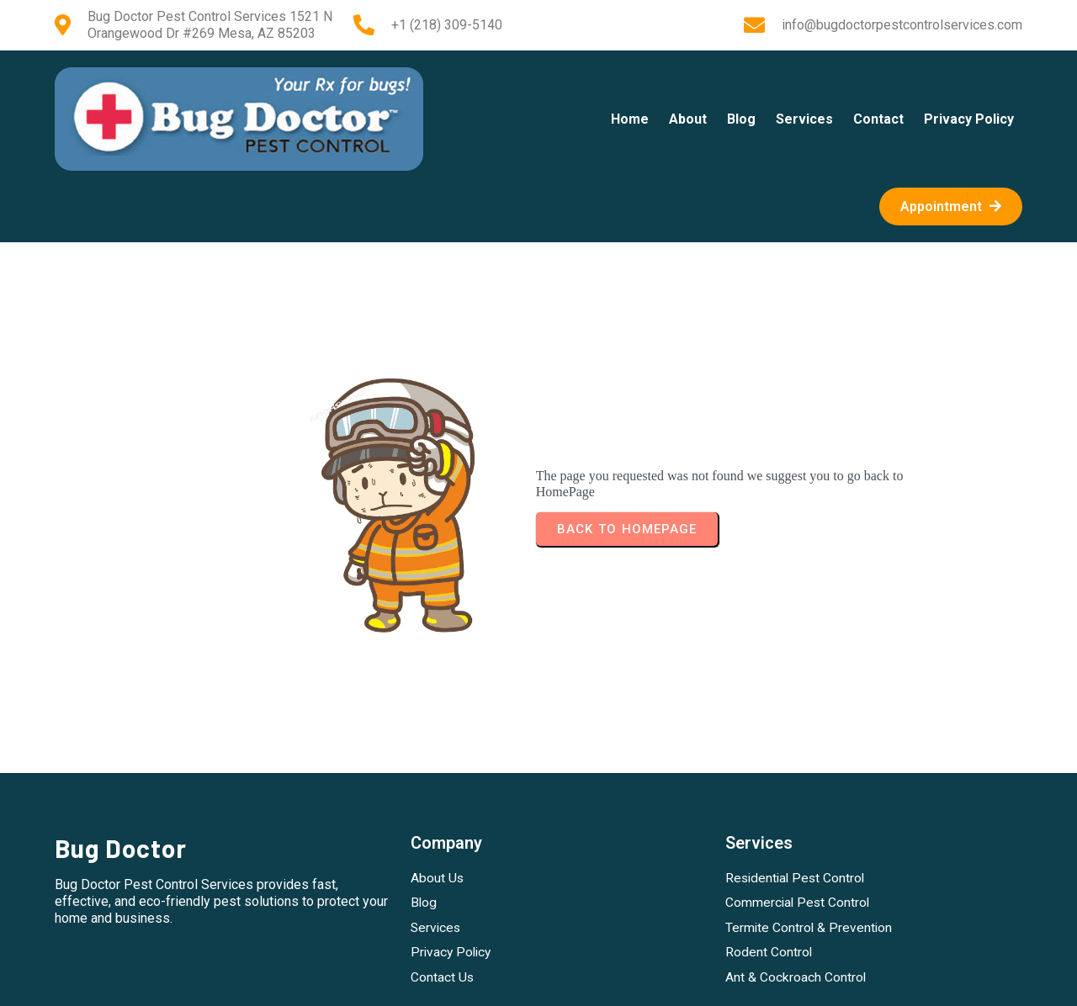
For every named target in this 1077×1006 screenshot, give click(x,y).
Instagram (487, 981)
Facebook (424, 981)
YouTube (653, 981)
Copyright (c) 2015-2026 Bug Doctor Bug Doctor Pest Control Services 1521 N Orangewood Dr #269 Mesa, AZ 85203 (538, 888)
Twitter (542, 981)
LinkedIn (596, 981)
